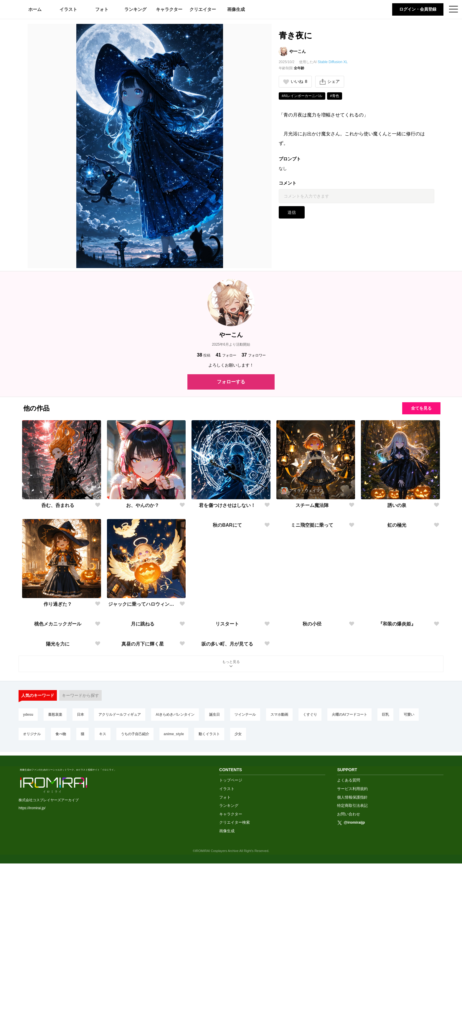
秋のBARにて (227, 604)
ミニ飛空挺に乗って (312, 604)
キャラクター (169, 9)
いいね (295, 81)
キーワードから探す (80, 853)
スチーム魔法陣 (312, 505)
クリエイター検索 (234, 977)
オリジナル (32, 892)
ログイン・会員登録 (417, 9)
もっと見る (231, 822)
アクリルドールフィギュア (119, 872)
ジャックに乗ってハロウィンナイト (142, 604)
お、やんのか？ (142, 505)
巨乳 (385, 872)
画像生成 (236, 9)
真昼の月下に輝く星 (142, 801)
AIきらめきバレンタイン (175, 872)
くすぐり (310, 872)
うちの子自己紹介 (135, 892)
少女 (238, 892)
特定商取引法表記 (352, 960)
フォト (101, 9)
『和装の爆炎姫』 (397, 702)
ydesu (28, 872)
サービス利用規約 (352, 943)
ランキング (135, 9)
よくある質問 (348, 935)
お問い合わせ (348, 968)
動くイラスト (209, 892)
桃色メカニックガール (57, 702)
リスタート (227, 702)
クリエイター (202, 9)
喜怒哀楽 (55, 872)
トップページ (230, 935)
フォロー (226, 355)
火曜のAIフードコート (349, 872)
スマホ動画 (279, 872)
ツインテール (245, 872)
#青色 (334, 96)
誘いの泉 (396, 505)
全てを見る (421, 408)
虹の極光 (396, 604)
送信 (292, 212)
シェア (330, 82)
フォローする (231, 381)
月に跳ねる (142, 702)
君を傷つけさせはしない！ (227, 505)
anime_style (174, 892)
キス (102, 892)
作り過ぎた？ (58, 604)
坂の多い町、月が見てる (227, 801)
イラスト (68, 9)
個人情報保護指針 (352, 952)
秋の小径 (312, 702)
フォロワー (254, 355)
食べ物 (60, 892)
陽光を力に (58, 801)
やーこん (297, 51)
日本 (80, 872)
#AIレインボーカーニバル (302, 96)
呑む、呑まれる (57, 505)
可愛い (409, 872)
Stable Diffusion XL (333, 62)
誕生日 (214, 872)
